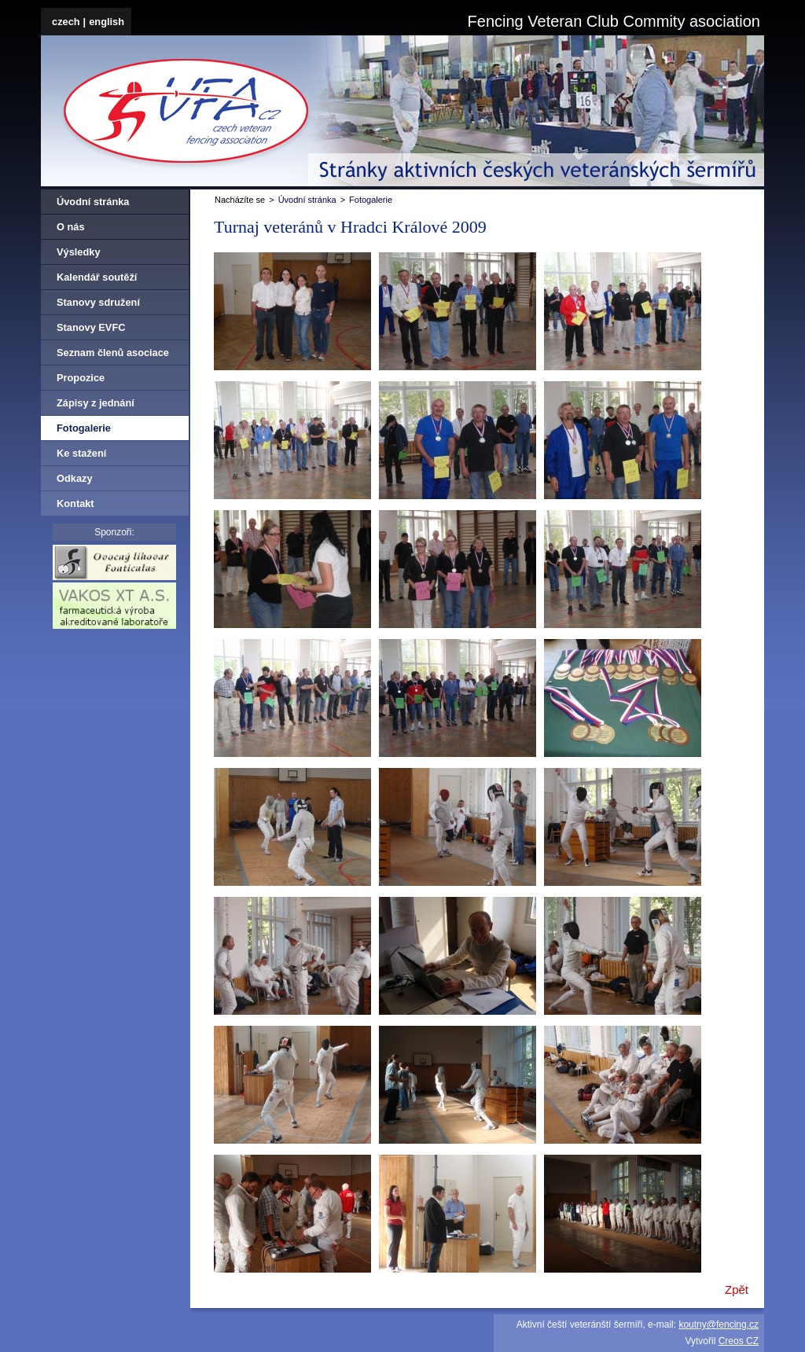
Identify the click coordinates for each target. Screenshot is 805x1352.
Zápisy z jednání (95, 403)
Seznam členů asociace (113, 352)
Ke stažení (81, 453)
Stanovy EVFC (91, 327)
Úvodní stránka (307, 199)
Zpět (736, 1290)
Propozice (81, 378)
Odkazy (75, 478)
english (106, 22)
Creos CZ (739, 1340)
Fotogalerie (370, 199)
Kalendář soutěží (97, 277)
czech (66, 22)
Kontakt (75, 503)
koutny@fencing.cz (718, 1324)
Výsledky (79, 252)
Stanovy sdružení (98, 302)
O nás (71, 227)
